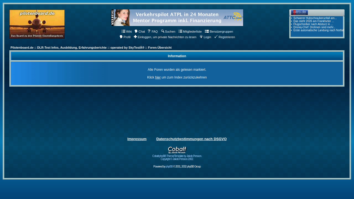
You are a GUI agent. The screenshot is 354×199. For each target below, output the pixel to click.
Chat (139, 31)
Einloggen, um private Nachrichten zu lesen (165, 37)
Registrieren (224, 37)
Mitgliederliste (190, 31)
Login (205, 37)
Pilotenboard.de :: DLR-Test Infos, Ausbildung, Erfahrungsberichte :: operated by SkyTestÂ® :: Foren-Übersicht (91, 47)
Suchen (168, 31)
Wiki (127, 31)
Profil (125, 37)
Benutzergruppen (219, 31)
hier (158, 77)
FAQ (152, 31)
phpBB (169, 166)
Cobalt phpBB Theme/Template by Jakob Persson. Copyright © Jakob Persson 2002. (177, 156)
